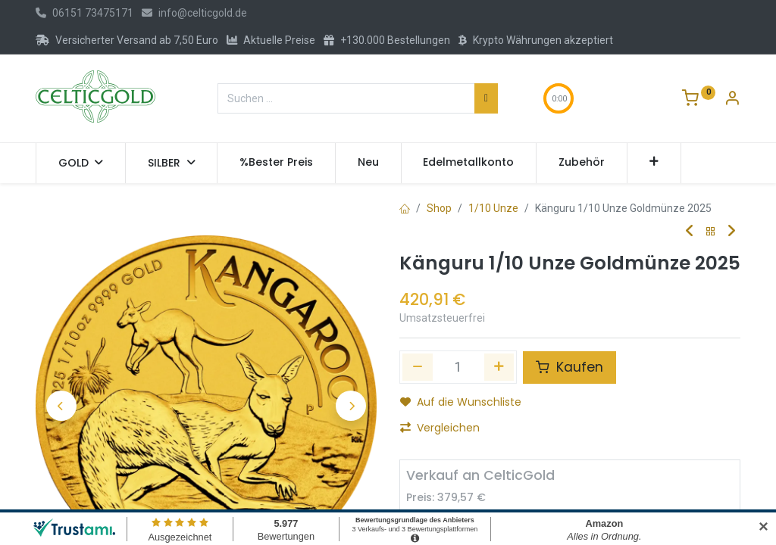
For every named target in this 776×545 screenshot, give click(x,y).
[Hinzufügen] (499, 367)
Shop (439, 208)
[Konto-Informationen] (732, 100)
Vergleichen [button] (440, 427)
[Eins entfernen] (417, 367)
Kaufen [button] (569, 367)
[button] (654, 162)
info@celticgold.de (194, 13)
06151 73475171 (84, 13)
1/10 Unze (493, 208)
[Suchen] (486, 98)
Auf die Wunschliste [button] (460, 402)
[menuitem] (276, 162)
